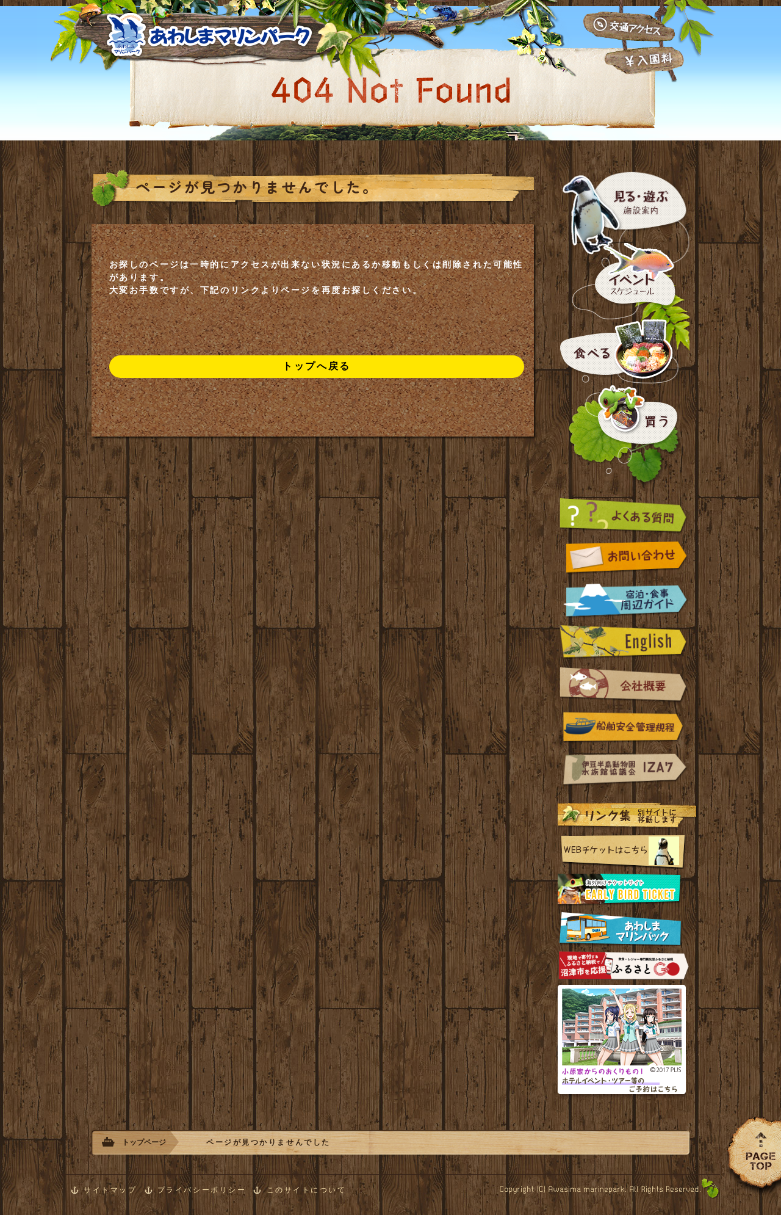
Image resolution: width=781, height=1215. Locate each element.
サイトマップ (110, 1190)
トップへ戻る (316, 366)
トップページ (144, 1142)
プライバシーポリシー (202, 1190)
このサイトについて (307, 1190)
